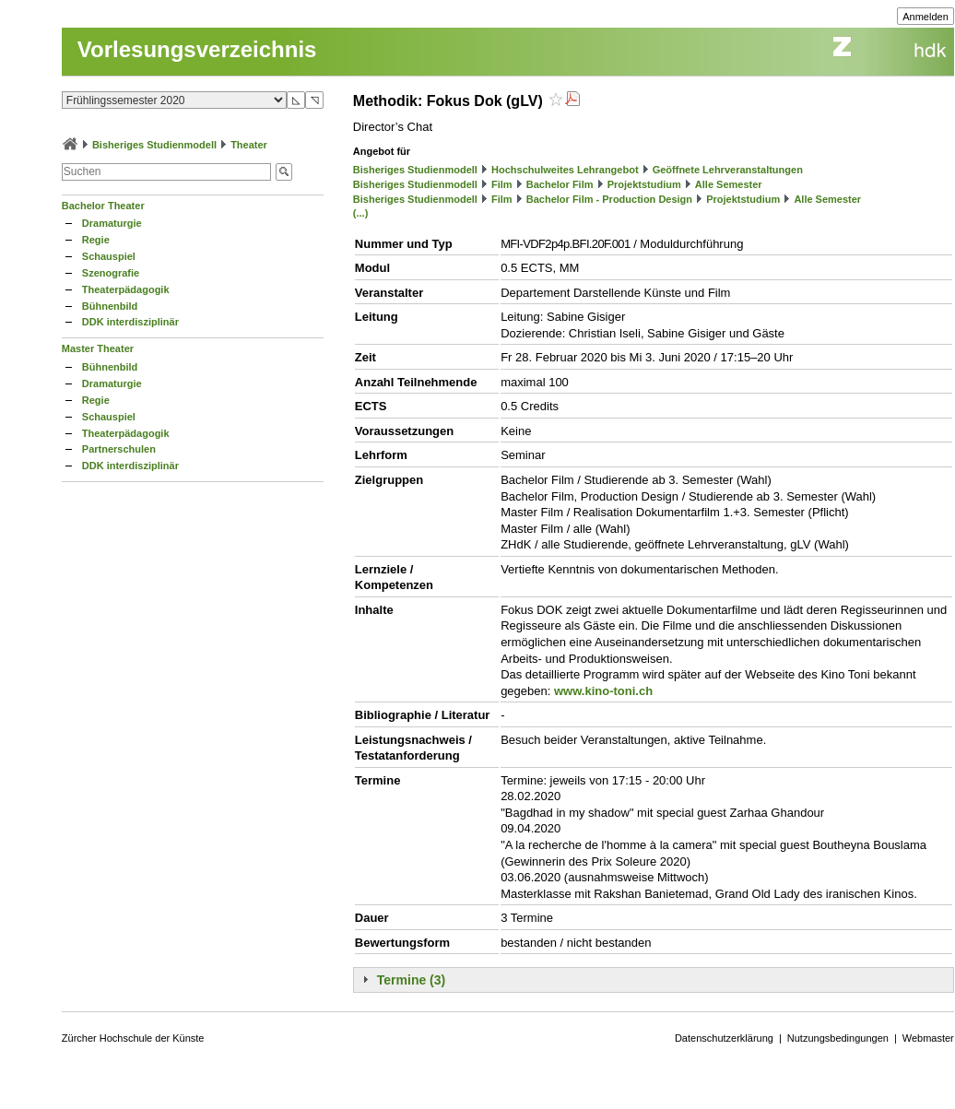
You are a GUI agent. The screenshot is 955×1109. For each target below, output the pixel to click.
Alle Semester (728, 184)
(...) (361, 212)
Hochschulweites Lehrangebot (565, 169)
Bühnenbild (110, 306)
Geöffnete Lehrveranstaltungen (728, 169)
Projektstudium (644, 184)
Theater (248, 144)
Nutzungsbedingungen (838, 1038)
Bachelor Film (560, 184)
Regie (96, 239)
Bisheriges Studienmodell (154, 144)
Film (502, 184)
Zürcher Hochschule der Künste (133, 1038)
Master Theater (98, 348)
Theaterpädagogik (126, 289)
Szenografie (110, 272)
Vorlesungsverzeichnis (197, 49)
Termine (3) (411, 980)
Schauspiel (109, 256)
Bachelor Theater (103, 205)
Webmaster (928, 1038)
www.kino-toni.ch (603, 691)
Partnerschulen (119, 448)
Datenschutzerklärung (724, 1038)
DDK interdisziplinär (130, 321)
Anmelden (925, 16)
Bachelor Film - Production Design (609, 199)
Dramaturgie (112, 223)
